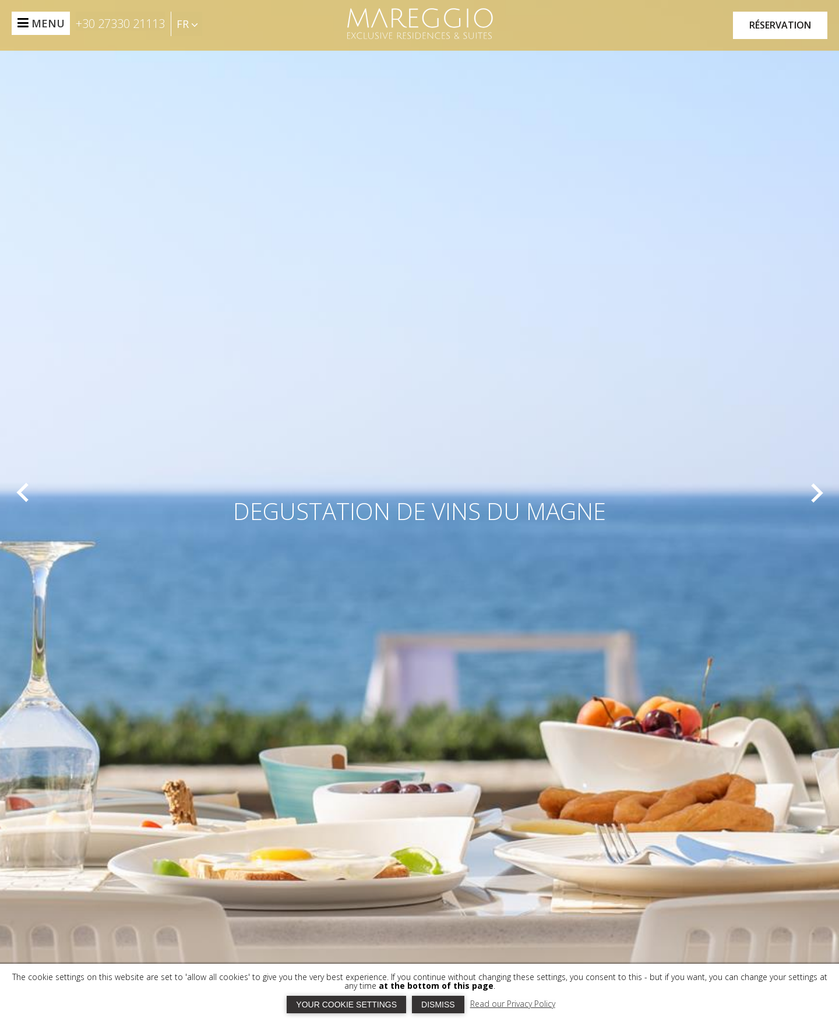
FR (187, 24)
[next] (816, 492)
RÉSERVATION (780, 25)
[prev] (22, 492)
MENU (48, 23)
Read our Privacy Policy (512, 1003)
